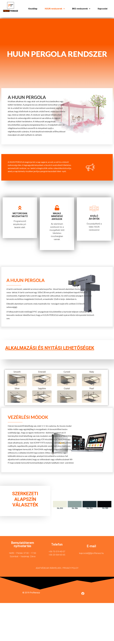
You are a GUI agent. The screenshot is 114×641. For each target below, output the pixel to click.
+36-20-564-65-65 (57, 556)
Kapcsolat (102, 8)
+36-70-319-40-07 (57, 553)
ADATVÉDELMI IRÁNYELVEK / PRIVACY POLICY (57, 569)
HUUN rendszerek (55, 8)
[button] (54, 8)
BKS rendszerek (81, 8)
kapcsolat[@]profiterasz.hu (91, 555)
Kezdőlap (32, 8)
